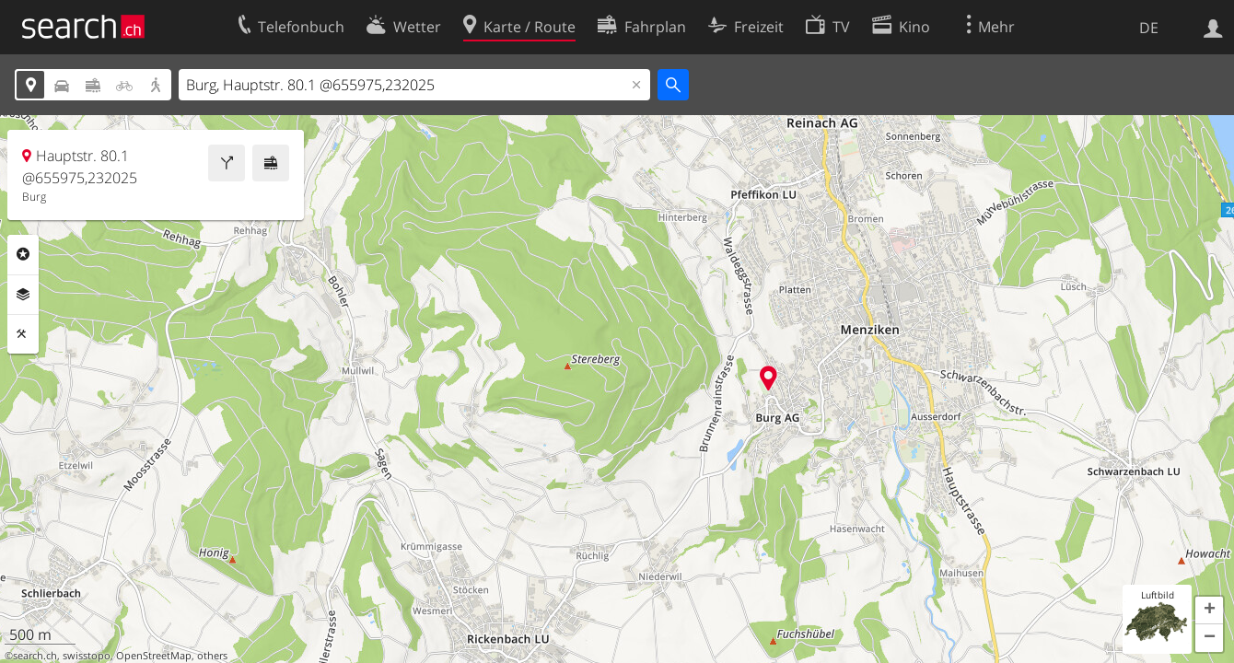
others (212, 655)
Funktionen (23, 334)
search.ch (35, 655)
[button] (1209, 610)
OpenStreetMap (154, 655)
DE (1148, 27)
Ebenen (23, 294)
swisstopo (87, 655)
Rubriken (23, 254)
